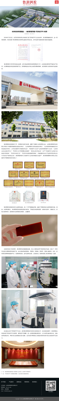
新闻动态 (19, 381)
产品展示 (11, 381)
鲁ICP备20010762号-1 (39, 398)
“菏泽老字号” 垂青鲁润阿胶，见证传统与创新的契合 (17, 373)
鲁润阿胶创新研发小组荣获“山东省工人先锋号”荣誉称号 (17, 371)
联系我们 (34, 381)
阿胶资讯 (26, 381)
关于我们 (3, 381)
